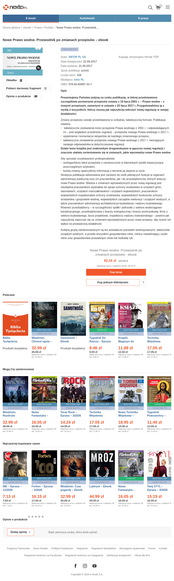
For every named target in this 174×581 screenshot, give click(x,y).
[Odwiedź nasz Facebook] (75, 566)
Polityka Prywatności (62, 548)
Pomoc (152, 548)
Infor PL (79, 79)
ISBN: (64, 84)
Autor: (65, 57)
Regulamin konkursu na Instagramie (84, 555)
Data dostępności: (72, 61)
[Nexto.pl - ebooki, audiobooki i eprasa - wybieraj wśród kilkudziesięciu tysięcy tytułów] (15, 7)
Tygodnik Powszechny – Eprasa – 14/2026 (158, 416)
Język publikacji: (71, 70)
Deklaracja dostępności (119, 555)
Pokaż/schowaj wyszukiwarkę (151, 7)
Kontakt (163, 548)
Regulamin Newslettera (103, 548)
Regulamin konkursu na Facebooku (43, 555)
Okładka (11, 80)
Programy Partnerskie (18, 548)
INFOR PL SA (77, 57)
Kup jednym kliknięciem (112, 282)
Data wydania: (70, 65)
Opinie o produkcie (18, 96)
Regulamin (82, 548)
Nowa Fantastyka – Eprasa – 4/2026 (128, 490)
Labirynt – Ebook (100, 486)
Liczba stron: (69, 75)
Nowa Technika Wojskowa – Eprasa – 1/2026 (128, 416)
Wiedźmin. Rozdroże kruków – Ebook (13, 416)
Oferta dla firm (142, 555)
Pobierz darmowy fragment (23, 88)
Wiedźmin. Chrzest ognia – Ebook (42, 341)
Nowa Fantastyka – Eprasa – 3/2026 (42, 416)
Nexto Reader (40, 548)
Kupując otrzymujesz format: (136, 57)
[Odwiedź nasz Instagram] (85, 566)
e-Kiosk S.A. (96, 574)
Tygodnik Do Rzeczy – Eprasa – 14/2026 (100, 341)
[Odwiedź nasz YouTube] (94, 566)
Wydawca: (67, 79)
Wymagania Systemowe (132, 548)
